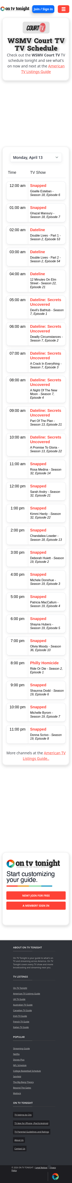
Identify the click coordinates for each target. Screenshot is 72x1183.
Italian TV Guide (21, 1027)
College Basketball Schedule (27, 1070)
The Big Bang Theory (23, 1082)
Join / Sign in (43, 9)
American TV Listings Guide (43, 68)
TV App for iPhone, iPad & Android (31, 1123)
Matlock (17, 1093)
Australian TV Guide (22, 1004)
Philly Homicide (44, 663)
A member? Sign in (36, 905)
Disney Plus (18, 1059)
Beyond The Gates (22, 1087)
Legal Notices (41, 1167)
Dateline (37, 230)
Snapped (38, 185)
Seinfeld (17, 1076)
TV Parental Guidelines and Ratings (31, 1131)
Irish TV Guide (20, 1015)
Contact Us (19, 1148)
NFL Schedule (19, 1065)
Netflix (16, 1054)
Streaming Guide (21, 1048)
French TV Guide (21, 1021)
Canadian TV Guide (22, 1010)
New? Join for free (36, 895)
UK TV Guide (19, 999)
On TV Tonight (20, 987)
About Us (18, 1140)
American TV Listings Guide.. (44, 755)
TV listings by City (22, 1114)
